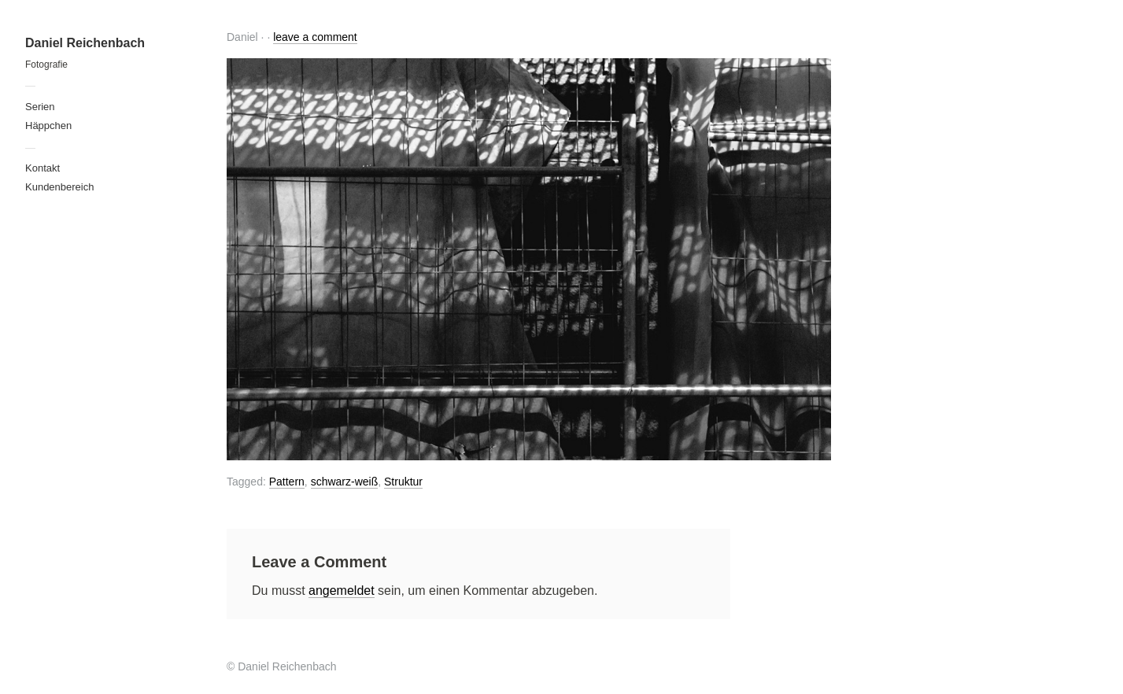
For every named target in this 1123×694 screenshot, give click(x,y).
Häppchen (48, 125)
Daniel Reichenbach (85, 43)
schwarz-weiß (345, 481)
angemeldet (341, 590)
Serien (40, 107)
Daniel (242, 37)
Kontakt (42, 168)
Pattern (287, 481)
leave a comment (315, 37)
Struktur (403, 481)
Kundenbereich (59, 187)
